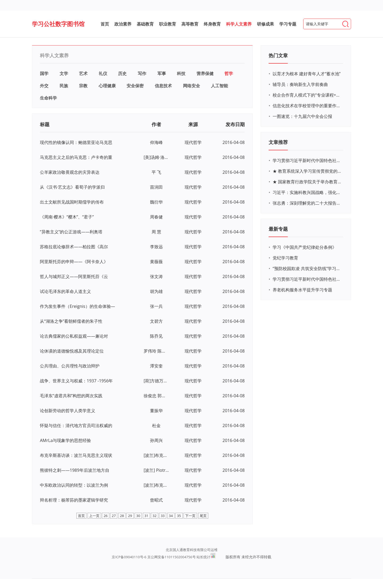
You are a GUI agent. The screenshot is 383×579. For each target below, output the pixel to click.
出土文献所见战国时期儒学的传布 (72, 202)
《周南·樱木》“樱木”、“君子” (67, 217)
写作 (142, 73)
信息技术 (163, 86)
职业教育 (167, 24)
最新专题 (278, 229)
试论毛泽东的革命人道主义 (65, 291)
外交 (44, 86)
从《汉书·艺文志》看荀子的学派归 (72, 187)
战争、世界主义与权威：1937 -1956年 (76, 381)
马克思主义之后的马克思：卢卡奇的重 (76, 157)
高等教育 (189, 24)
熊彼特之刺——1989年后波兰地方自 (74, 470)
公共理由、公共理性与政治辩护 (69, 366)
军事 (161, 73)
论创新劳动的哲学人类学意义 (67, 410)
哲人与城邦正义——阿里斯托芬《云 (74, 276)
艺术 (83, 73)
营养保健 (205, 73)
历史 (122, 73)
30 (138, 515)
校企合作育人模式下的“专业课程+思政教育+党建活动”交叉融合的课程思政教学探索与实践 (307, 95)
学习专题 (287, 24)
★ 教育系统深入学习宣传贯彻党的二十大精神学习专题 (307, 171)
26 (106, 515)
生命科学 (48, 98)
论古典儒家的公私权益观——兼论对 (74, 336)
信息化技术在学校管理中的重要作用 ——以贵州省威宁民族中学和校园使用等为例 (307, 106)
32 (155, 515)
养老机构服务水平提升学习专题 (302, 290)
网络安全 (191, 86)
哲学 (228, 73)
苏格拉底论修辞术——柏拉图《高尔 (74, 247)
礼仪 (103, 73)
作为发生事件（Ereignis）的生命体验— (77, 306)
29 (130, 515)
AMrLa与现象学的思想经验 (65, 440)
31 (146, 515)
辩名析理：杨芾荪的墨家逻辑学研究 (74, 500)
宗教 (83, 86)
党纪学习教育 (285, 258)
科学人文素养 (239, 24)
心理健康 (107, 86)
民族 (64, 86)
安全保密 (135, 86)
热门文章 (278, 55)
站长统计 (203, 557)
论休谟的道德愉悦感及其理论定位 (72, 351)
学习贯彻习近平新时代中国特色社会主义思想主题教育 (307, 279)
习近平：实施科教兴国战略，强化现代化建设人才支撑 (307, 192)
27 (114, 515)
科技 (181, 73)
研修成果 (265, 24)
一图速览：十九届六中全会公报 (302, 116)
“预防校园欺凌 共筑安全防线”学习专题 (307, 268)
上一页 (94, 515)
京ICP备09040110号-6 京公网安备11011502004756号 (153, 557)
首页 (105, 24)
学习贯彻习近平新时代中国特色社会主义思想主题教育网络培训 (307, 160)
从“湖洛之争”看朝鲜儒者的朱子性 (71, 321)
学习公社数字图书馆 (58, 24)
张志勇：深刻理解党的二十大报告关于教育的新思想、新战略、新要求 (307, 203)
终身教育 (212, 24)
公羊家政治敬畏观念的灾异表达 (69, 172)
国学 (44, 73)
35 (179, 515)
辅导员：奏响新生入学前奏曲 (300, 84)
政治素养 (122, 24)
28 (122, 515)
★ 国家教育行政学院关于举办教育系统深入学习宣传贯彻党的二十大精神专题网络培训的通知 (307, 182)
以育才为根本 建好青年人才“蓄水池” (306, 74)
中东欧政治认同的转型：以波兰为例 (74, 485)
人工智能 (219, 86)
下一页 (190, 515)
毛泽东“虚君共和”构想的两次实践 (71, 396)
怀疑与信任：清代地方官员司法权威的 (76, 425)
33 (163, 515)
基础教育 (145, 24)
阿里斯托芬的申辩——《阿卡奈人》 (74, 261)
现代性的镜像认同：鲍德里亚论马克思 (76, 142)
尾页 (203, 515)
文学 (64, 73)
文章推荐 (278, 142)
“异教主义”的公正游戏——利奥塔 (71, 232)
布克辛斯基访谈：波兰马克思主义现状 (76, 455)
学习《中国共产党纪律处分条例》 (304, 247)
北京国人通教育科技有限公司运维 (192, 549)
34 (171, 515)
